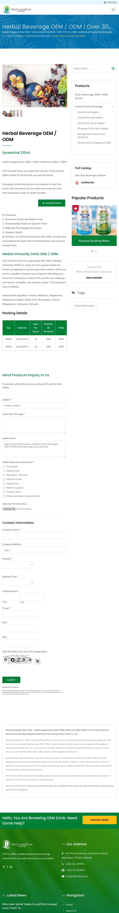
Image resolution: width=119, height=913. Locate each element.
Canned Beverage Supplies (90, 117)
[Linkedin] (11, 867)
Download (84, 183)
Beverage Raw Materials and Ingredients (91, 136)
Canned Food (32, 786)
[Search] (91, 68)
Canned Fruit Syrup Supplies (91, 123)
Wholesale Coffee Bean (69, 786)
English (112, 2)
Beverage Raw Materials (89, 786)
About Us (71, 910)
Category (19, 35)
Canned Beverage (46, 786)
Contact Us (22, 789)
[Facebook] (3, 867)
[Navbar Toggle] (113, 9)
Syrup (56, 786)
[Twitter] (7, 867)
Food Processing (84, 305)
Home (10, 35)
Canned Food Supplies (88, 112)
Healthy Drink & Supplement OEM (68, 35)
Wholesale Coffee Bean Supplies (93, 128)
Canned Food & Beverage (38, 35)
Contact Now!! (99, 820)
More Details (94, 278)
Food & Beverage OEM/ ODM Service (91, 96)
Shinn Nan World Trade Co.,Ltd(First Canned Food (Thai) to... (29, 906)
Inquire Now (52, 203)
